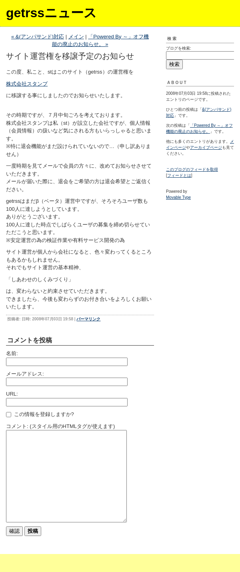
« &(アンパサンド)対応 (37, 37)
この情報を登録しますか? (40, 414)
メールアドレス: (25, 374)
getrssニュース (51, 13)
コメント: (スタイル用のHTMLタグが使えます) (60, 426)
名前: (12, 353)
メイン (76, 37)
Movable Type (178, 197)
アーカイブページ (206, 147)
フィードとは (179, 175)
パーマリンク (88, 319)
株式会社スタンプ (27, 84)
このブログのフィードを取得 (192, 169)
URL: (12, 394)
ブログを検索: (178, 48)
